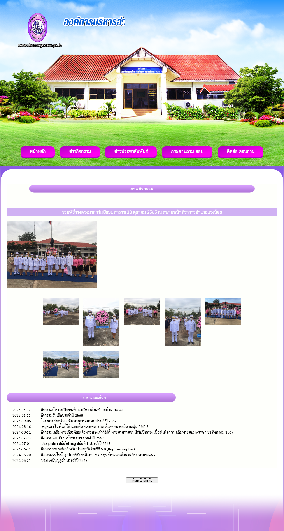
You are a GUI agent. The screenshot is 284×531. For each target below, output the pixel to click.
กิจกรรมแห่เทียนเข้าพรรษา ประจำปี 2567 (72, 437)
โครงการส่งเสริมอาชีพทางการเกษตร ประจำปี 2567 (79, 420)
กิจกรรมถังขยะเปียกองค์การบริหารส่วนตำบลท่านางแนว (82, 409)
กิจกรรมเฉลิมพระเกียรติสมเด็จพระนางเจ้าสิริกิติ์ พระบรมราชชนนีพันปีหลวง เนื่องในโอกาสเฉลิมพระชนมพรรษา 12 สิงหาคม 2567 (137, 432)
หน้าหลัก (38, 151)
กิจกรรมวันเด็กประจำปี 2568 (62, 415)
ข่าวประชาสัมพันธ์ (131, 151)
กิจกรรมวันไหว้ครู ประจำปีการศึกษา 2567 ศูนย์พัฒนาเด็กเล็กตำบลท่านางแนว (98, 454)
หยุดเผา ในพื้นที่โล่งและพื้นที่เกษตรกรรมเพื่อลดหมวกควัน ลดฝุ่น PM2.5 (95, 426)
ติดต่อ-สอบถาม (240, 151)
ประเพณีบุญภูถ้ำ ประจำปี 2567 (64, 460)
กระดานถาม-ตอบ (187, 151)
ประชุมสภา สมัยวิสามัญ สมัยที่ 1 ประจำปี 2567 (76, 443)
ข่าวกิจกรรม (80, 151)
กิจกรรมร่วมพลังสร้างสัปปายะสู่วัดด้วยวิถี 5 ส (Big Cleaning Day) (88, 449)
